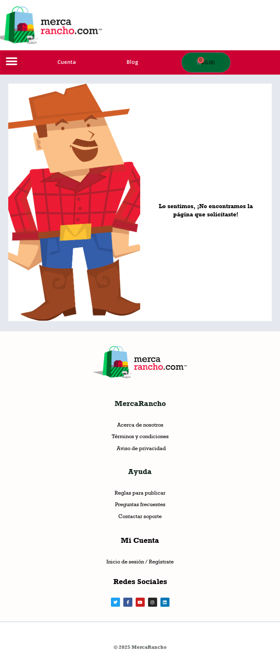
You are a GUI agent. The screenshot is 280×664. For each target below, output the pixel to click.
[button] (11, 61)
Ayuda (140, 471)
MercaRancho (140, 403)
